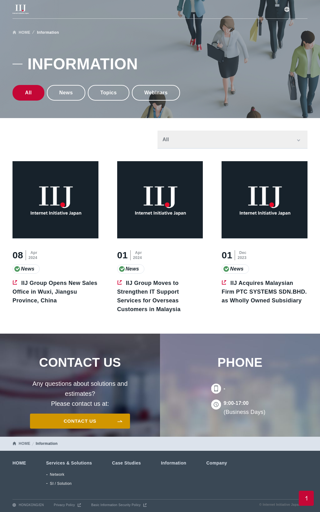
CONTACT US (80, 421)
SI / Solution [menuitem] (61, 483)
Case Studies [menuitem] (126, 462)
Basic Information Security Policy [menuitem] (116, 505)
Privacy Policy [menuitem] (64, 505)
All (28, 92)
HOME (25, 32)
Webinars (156, 92)
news (66, 92)
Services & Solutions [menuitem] (69, 462)
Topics (108, 92)
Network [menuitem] (57, 474)
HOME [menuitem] (19, 462)
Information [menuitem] (173, 462)
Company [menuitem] (216, 462)
